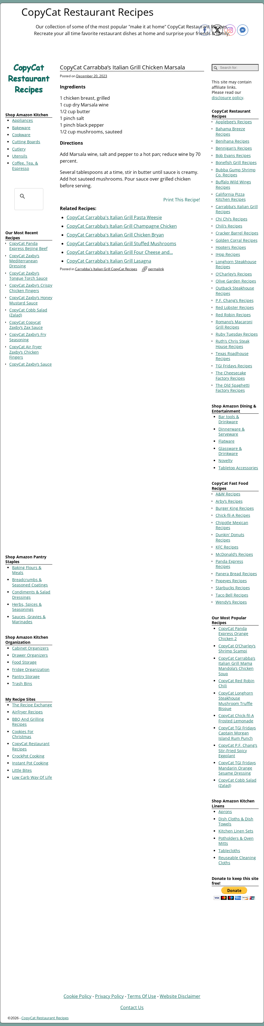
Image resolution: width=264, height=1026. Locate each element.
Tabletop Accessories (238, 467)
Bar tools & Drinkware (228, 419)
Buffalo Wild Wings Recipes (233, 184)
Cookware (21, 134)
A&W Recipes (228, 494)
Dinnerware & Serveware (231, 431)
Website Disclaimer (180, 996)
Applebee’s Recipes (234, 121)
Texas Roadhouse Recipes (232, 356)
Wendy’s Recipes (231, 602)
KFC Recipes (227, 547)
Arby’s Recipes (229, 501)
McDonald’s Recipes (234, 554)
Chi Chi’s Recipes (231, 219)
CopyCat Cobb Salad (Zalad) (237, 782)
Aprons (225, 811)
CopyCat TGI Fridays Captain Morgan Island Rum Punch (237, 733)
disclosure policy (227, 97)
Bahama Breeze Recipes (230, 131)
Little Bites (22, 770)
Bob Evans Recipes (233, 155)
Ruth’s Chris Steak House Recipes (232, 343)
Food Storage (24, 662)
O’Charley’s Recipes (234, 274)
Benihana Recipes (232, 141)
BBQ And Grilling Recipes (28, 721)
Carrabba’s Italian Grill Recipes (237, 209)
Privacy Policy (109, 996)
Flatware (226, 441)
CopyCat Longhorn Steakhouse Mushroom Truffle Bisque (235, 700)
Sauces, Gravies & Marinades (29, 619)
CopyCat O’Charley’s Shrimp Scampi (237, 648)
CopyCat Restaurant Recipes (87, 12)
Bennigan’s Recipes (234, 148)
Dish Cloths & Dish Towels (235, 821)
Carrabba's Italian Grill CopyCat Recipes (106, 269)
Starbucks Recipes (233, 587)
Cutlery (19, 149)
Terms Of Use (141, 996)
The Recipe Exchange (32, 704)
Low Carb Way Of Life (32, 777)
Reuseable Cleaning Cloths (237, 860)
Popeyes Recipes (231, 580)
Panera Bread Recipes (236, 573)
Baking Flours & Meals (26, 570)
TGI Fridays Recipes (234, 365)
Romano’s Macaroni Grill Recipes (234, 324)
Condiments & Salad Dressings (31, 594)
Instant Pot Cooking (30, 763)
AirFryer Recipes (27, 712)
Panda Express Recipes (229, 564)
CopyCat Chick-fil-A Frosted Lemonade (236, 718)
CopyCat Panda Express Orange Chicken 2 (233, 633)
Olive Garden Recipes (236, 281)
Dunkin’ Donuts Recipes (230, 537)
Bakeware (21, 127)
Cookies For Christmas (22, 734)
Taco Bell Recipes (232, 595)
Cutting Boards (26, 141)
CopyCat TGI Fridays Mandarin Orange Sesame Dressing (237, 768)
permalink (156, 269)
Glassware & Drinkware (230, 451)
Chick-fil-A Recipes (233, 515)
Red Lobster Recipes (235, 307)
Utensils (19, 156)
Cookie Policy (77, 996)
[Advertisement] (28, 461)
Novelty (225, 460)
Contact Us (132, 1007)
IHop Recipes (228, 254)
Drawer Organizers (30, 655)
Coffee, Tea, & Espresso (25, 165)
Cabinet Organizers (30, 648)
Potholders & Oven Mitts (236, 841)
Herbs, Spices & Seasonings (27, 607)
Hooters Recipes (231, 247)
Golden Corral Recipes (237, 240)
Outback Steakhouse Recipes (235, 290)
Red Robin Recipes (233, 314)
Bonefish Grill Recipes (236, 162)
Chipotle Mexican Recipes (232, 525)
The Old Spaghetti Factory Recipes (233, 388)
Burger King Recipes (235, 508)
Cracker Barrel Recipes (237, 233)
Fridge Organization (30, 669)
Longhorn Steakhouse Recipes (236, 264)
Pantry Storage (26, 676)
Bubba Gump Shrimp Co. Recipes (236, 172)
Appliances (22, 120)
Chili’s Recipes (229, 226)
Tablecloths (229, 850)
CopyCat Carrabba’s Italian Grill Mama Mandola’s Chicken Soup (236, 666)
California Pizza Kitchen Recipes (231, 197)
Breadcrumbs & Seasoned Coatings (30, 582)
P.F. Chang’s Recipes (235, 300)
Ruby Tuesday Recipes (237, 334)
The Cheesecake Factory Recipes (231, 375)
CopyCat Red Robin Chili (236, 683)
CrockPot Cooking (28, 756)
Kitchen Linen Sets (235, 831)
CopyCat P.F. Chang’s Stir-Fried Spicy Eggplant (237, 750)
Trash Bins (22, 683)
